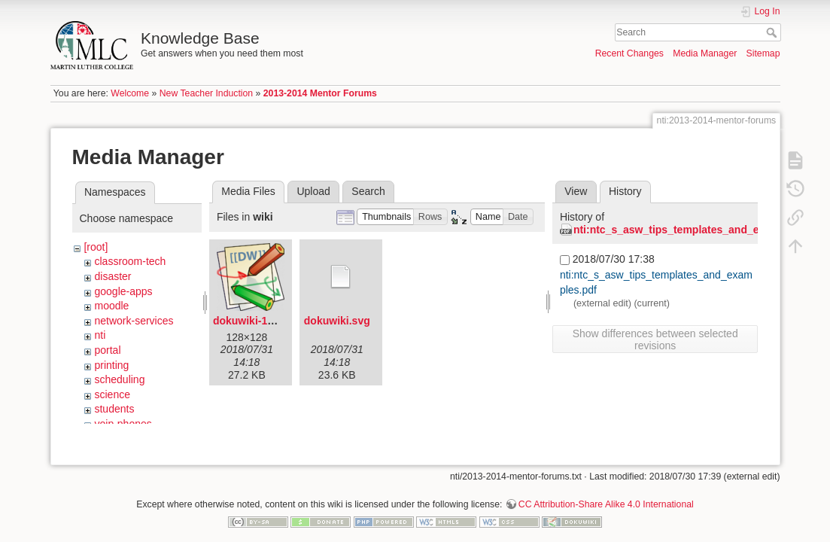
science (111, 394)
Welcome (130, 93)
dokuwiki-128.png (257, 321)
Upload (313, 191)
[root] (96, 247)
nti (99, 335)
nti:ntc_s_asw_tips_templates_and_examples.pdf (696, 230)
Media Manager (705, 53)
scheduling (119, 379)
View (575, 191)
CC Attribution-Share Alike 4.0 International (606, 492)
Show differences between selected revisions (655, 339)
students (114, 409)
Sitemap (763, 53)
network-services (133, 321)
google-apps (123, 291)
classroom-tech (130, 261)
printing (111, 365)
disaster (112, 276)
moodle (111, 306)
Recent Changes (629, 53)
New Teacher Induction (206, 93)
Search (773, 32)
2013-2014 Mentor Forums (320, 93)
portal (107, 350)
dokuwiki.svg (337, 321)
